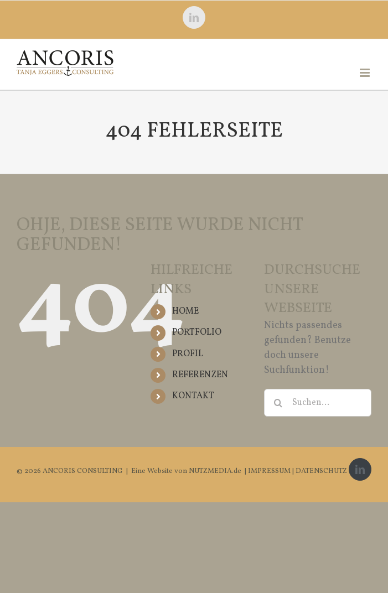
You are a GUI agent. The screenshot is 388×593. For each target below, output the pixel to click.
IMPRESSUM (270, 471)
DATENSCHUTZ (321, 471)
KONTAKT (193, 396)
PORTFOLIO (196, 332)
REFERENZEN (200, 375)
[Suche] (278, 403)
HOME (185, 311)
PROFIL (187, 354)
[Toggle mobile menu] (365, 73)
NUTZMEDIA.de (214, 471)
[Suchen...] (317, 403)
